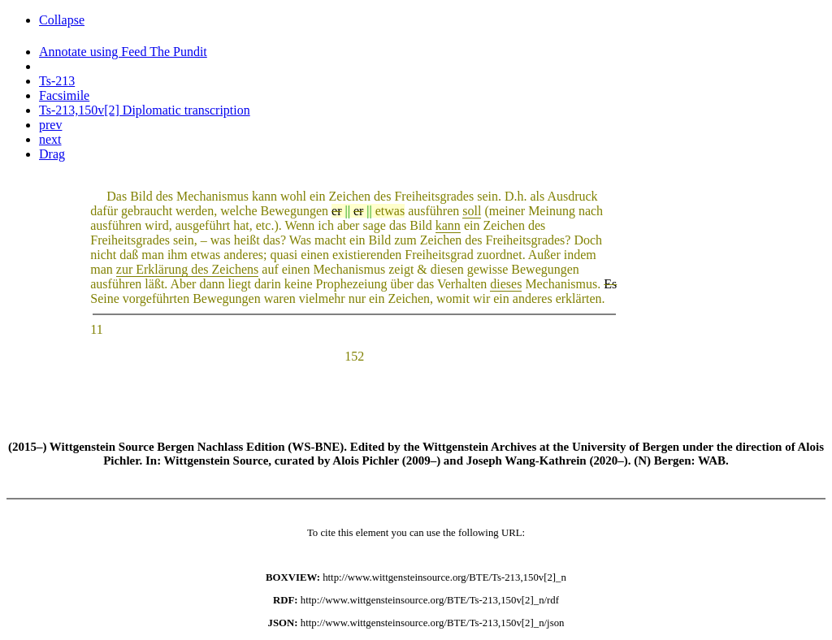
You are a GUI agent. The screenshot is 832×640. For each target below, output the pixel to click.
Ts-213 (57, 81)
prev (50, 125)
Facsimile (64, 95)
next (50, 139)
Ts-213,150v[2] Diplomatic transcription (144, 110)
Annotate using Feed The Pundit (123, 51)
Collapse (61, 20)
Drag (52, 154)
